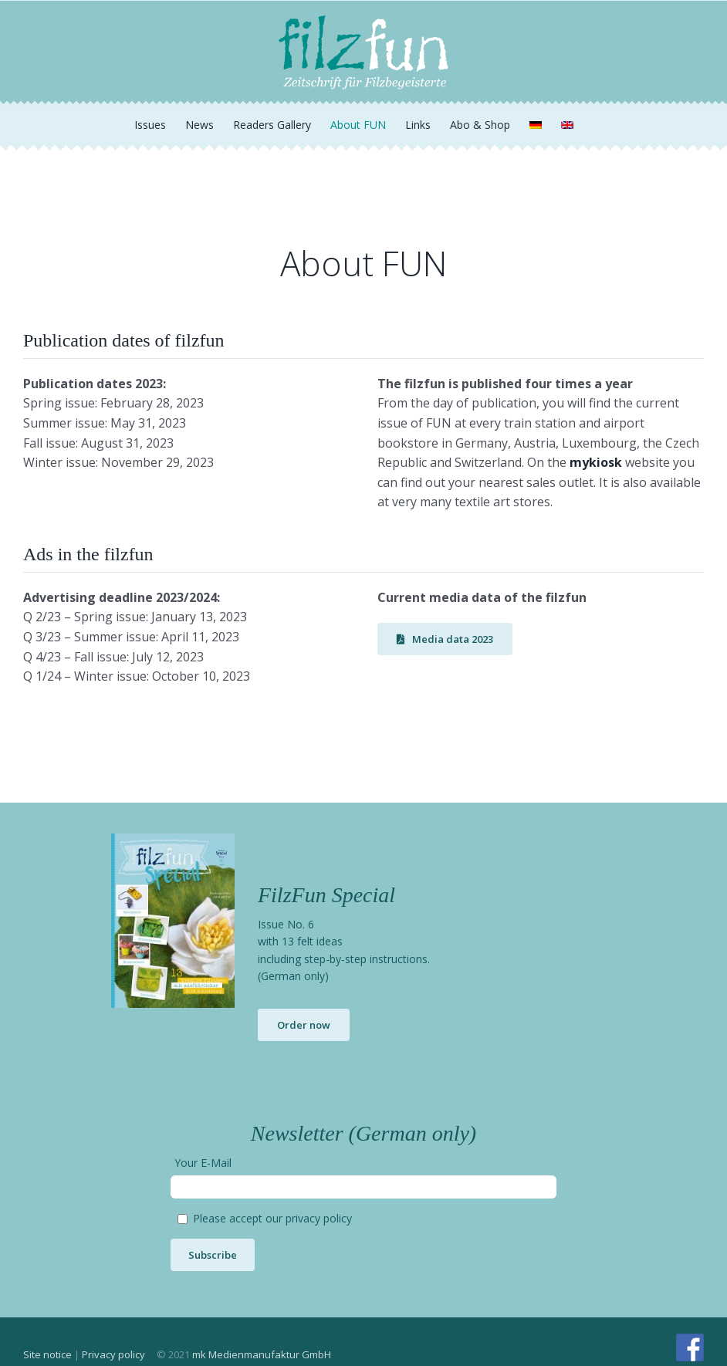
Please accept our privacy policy (272, 1218)
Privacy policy (113, 1354)
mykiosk (596, 462)
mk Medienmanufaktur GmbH (261, 1354)
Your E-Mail (203, 1162)
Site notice (47, 1354)
